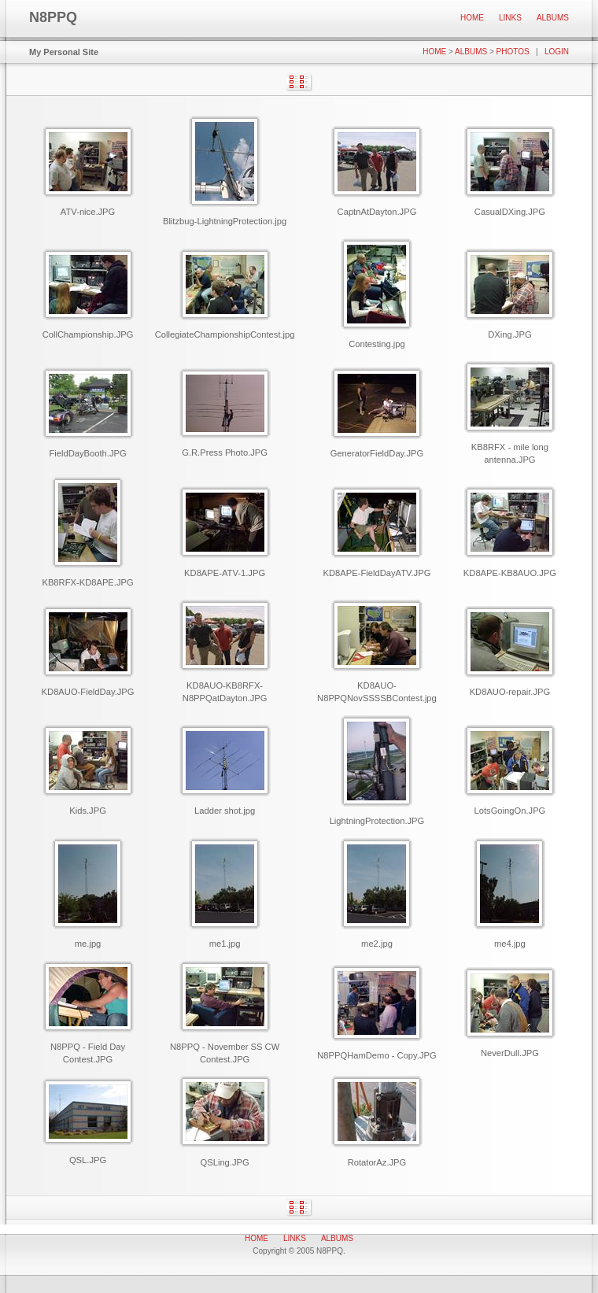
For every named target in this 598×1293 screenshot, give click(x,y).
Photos (513, 51)
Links (510, 17)
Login (556, 51)
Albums (553, 17)
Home (472, 17)
